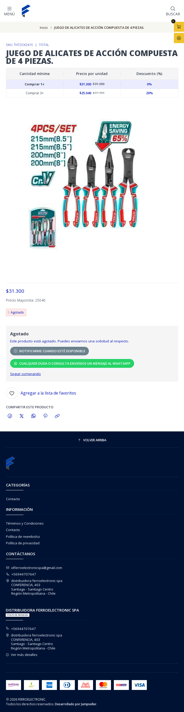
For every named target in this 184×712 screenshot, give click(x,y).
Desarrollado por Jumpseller (75, 704)
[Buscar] (173, 10)
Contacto (13, 498)
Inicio (44, 27)
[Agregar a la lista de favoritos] (41, 393)
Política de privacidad (23, 542)
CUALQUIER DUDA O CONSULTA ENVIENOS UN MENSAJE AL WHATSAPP (72, 363)
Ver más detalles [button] (22, 654)
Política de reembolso (23, 536)
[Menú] (9, 10)
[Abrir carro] (179, 27)
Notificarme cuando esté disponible (50, 350)
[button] (92, 440)
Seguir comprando (25, 374)
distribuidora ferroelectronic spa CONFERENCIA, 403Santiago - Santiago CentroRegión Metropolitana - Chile (34, 586)
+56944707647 (21, 574)
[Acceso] (179, 38)
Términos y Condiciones (25, 523)
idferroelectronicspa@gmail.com (34, 567)
